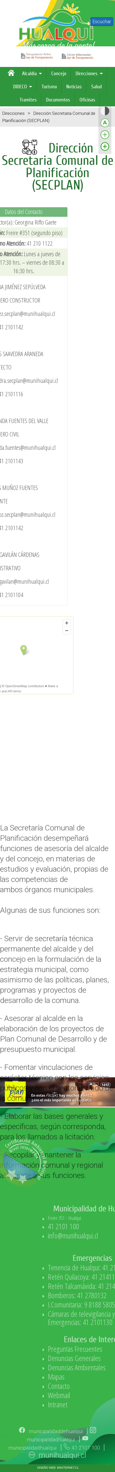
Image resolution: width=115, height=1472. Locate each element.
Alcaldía (29, 73)
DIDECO (20, 87)
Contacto (93, 1386)
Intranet (92, 1404)
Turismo (49, 87)
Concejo (58, 73)
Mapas (90, 1376)
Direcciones (87, 73)
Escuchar (101, 21)
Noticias (74, 87)
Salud (96, 87)
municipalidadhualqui (51, 1451)
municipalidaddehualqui (56, 1443)
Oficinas (87, 100)
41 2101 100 (97, 1226)
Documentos (58, 100)
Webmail (93, 1395)
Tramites (28, 100)
